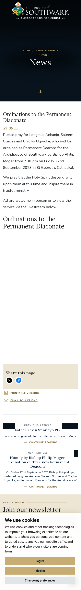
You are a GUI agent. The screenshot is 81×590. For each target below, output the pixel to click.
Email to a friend (23, 400)
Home (26, 50)
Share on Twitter (9, 380)
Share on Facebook (18, 380)
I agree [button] (40, 561)
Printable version (24, 393)
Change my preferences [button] (40, 580)
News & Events (47, 50)
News (43, 55)
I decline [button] (40, 570)
